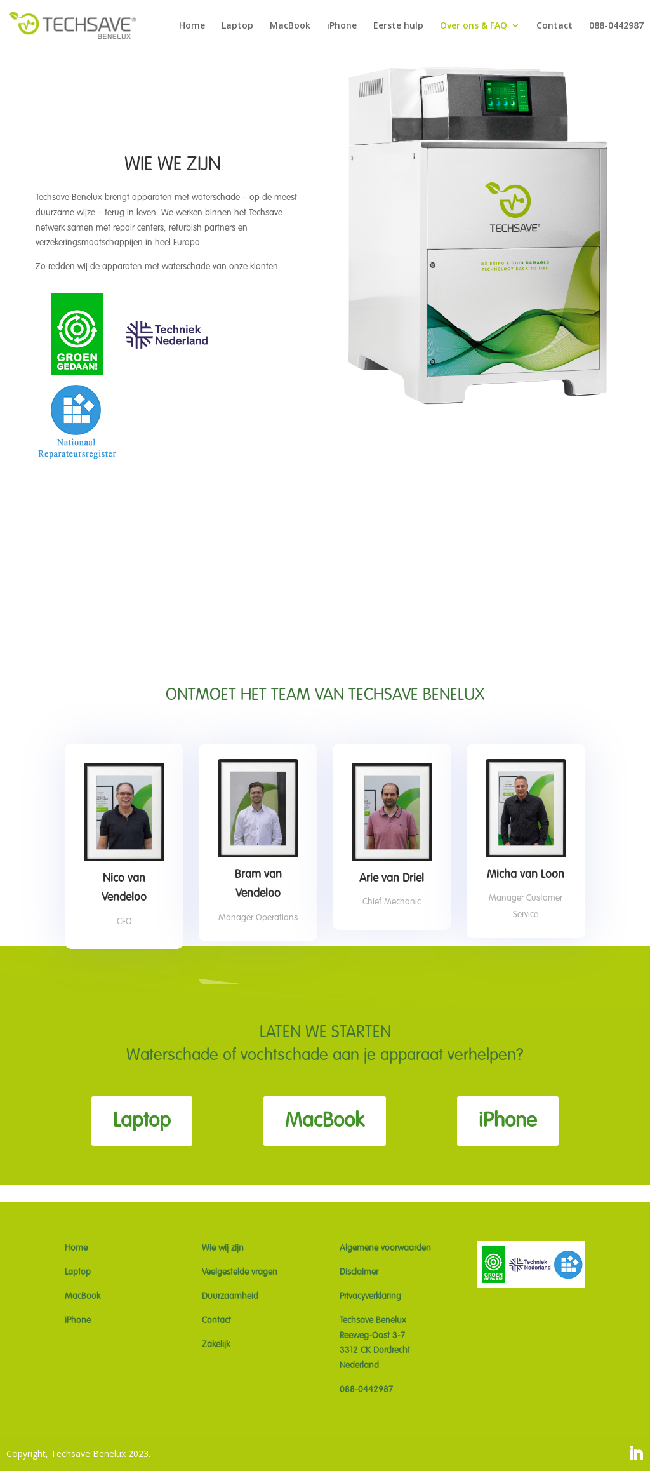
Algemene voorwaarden (385, 1248)
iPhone (342, 26)
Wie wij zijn (223, 1248)
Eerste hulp (398, 26)
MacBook (290, 26)
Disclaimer (359, 1272)
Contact (554, 26)
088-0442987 (616, 26)
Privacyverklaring (370, 1296)
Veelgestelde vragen (239, 1272)
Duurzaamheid (230, 1296)
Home (192, 26)
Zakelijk (216, 1344)
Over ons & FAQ (473, 26)
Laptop (237, 26)
